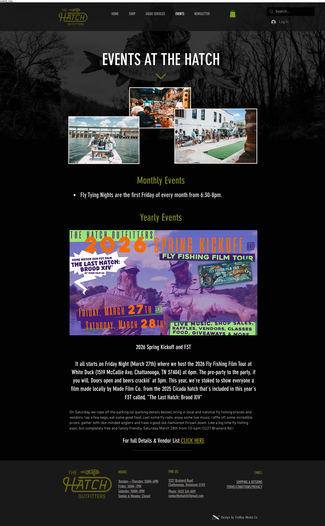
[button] (233, 13)
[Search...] (290, 11)
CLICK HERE (192, 440)
